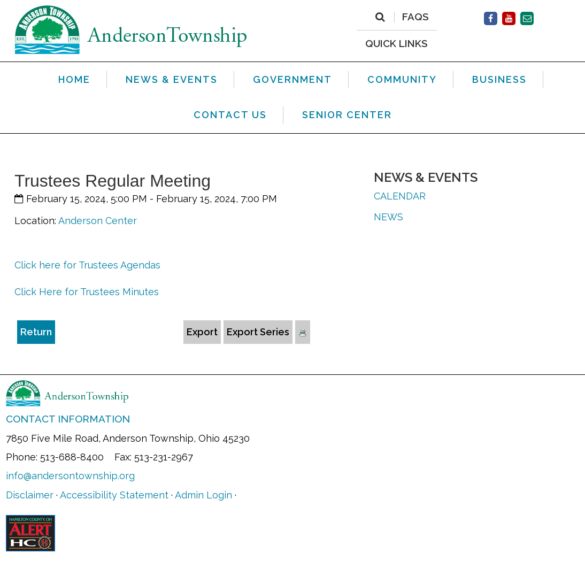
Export (202, 331)
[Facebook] (490, 18)
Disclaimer (29, 495)
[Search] (380, 17)
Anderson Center (97, 220)
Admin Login (203, 495)
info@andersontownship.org (70, 475)
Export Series (258, 331)
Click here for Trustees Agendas (87, 265)
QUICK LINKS (396, 43)
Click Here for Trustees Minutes (86, 291)
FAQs (415, 17)
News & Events (426, 177)
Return (36, 331)
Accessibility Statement (114, 495)
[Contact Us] (527, 18)
